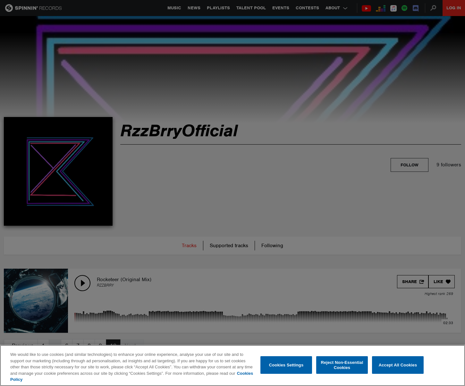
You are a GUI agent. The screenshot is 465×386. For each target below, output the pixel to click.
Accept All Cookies (398, 365)
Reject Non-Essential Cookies (342, 365)
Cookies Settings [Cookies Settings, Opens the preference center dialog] (286, 365)
